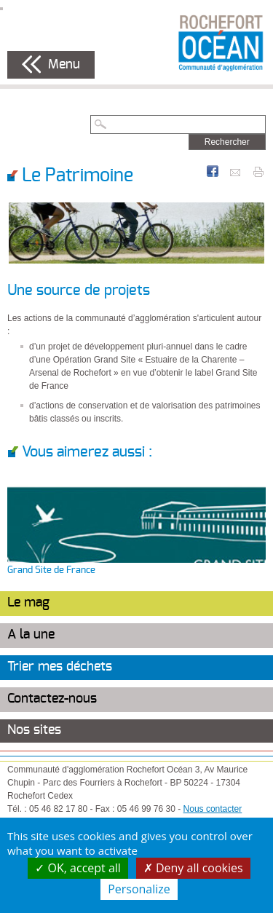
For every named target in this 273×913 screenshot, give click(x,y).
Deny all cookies (193, 868)
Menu (64, 64)
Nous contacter (212, 809)
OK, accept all (78, 868)
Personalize (139, 889)
